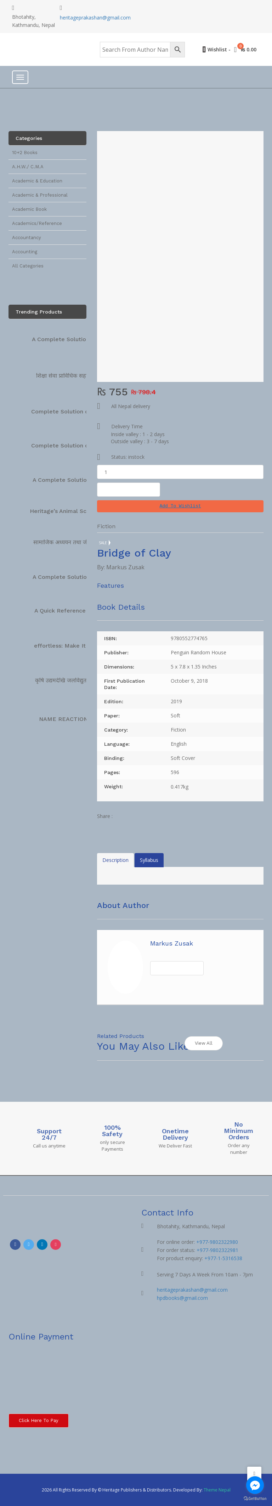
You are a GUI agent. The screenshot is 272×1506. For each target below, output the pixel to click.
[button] (180, 506)
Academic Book (29, 209)
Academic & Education (37, 181)
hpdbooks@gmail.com (182, 1298)
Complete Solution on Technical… (77, 411)
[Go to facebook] (255, 1485)
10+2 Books (25, 152)
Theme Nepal (217, 1490)
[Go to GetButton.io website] (255, 1498)
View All (203, 1043)
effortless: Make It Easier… (71, 645)
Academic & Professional (40, 195)
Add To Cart (128, 489)
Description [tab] (115, 860)
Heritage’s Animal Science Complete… (83, 511)
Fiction (106, 526)
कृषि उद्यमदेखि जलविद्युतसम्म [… (69, 680)
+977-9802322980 (217, 1242)
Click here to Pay (38, 1420)
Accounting (24, 251)
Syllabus (149, 860)
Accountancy (26, 237)
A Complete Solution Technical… (77, 339)
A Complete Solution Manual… (75, 479)
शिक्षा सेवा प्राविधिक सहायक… (68, 375)
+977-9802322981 (217, 1250)
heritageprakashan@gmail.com (95, 17)
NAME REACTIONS (65, 719)
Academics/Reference (37, 223)
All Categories (28, 266)
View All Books (176, 968)
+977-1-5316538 (223, 1258)
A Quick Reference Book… (70, 610)
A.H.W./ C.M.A (28, 166)
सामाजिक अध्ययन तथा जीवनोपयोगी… (73, 542)
